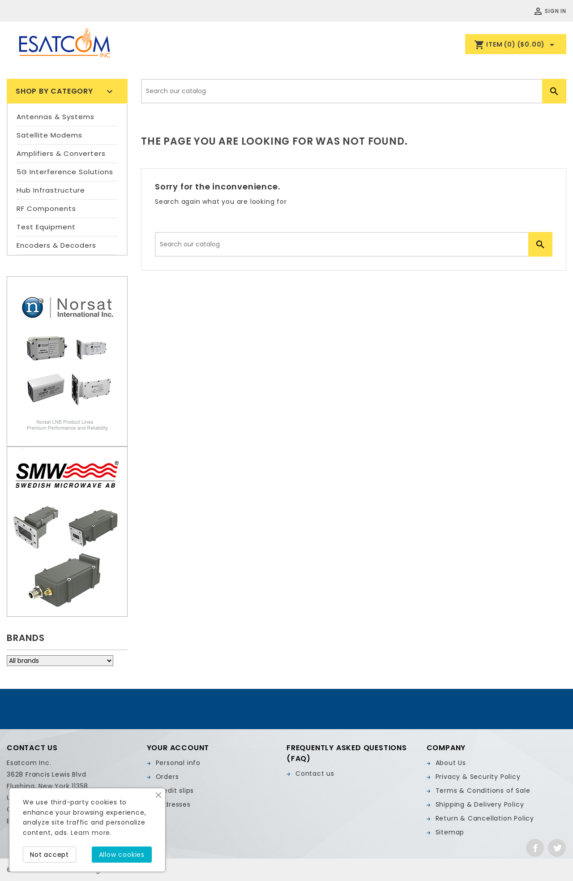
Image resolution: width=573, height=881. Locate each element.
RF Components (46, 208)
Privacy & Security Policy (478, 776)
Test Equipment (46, 227)
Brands (26, 638)
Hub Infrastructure (51, 190)
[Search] (353, 91)
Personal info (178, 762)
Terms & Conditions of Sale (483, 790)
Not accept (49, 854)
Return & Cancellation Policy (485, 818)
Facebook (534, 847)
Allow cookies (122, 854)
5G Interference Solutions (65, 171)
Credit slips (175, 790)
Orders (167, 776)
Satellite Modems (49, 135)
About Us (451, 762)
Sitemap (450, 832)
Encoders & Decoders (56, 245)
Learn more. (91, 832)
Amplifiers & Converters (61, 153)
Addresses (173, 804)
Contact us (314, 773)
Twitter (556, 847)
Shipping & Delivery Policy (480, 804)
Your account (178, 748)
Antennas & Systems (55, 116)
